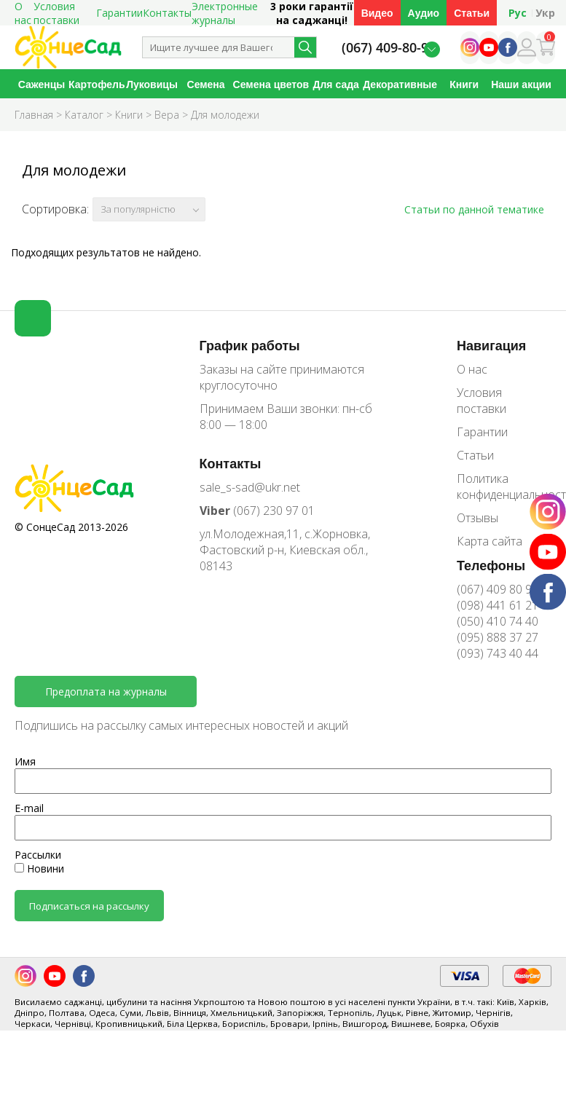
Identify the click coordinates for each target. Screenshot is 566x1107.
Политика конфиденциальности (504, 486)
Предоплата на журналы (106, 691)
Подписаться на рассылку (89, 906)
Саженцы (42, 84)
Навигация (491, 345)
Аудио (424, 13)
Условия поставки (481, 401)
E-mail (29, 808)
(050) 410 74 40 (497, 621)
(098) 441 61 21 (497, 605)
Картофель (96, 84)
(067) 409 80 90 (497, 589)
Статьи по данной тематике (474, 209)
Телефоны (491, 565)
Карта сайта (489, 541)
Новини (39, 868)
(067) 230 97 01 (257, 511)
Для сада (335, 84)
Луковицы (152, 84)
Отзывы (477, 518)
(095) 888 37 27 (497, 637)
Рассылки (38, 855)
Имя (25, 761)
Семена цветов (271, 84)
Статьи (472, 13)
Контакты (167, 13)
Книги (464, 84)
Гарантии (119, 13)
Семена (206, 84)
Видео (377, 13)
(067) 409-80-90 (389, 47)
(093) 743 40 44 (497, 653)
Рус (517, 13)
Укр (545, 13)
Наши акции (521, 84)
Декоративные (400, 84)
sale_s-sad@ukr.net (250, 487)
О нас (472, 369)
